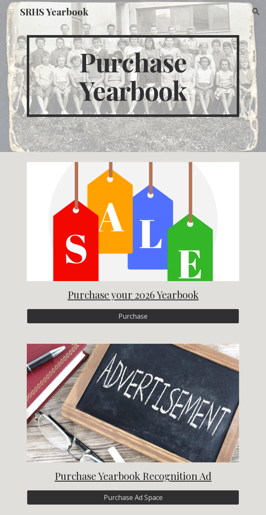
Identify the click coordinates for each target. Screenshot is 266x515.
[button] (10, 11)
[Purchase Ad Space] (132, 497)
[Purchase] (132, 316)
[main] (133, 76)
